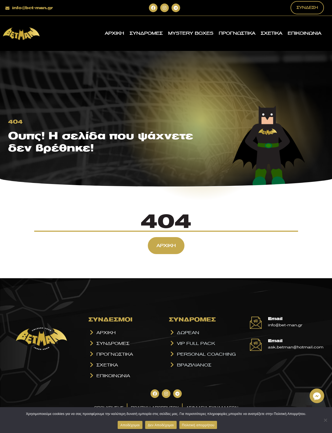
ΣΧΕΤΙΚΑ (271, 33)
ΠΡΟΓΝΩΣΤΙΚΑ (237, 33)
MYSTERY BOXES (190, 33)
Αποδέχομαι (130, 425)
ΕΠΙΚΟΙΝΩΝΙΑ (304, 33)
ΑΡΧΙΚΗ (114, 33)
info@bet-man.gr (32, 8)
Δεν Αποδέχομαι (161, 425)
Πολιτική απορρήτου (198, 425)
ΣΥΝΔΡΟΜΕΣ (146, 33)
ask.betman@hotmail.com (295, 347)
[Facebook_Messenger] (317, 396)
